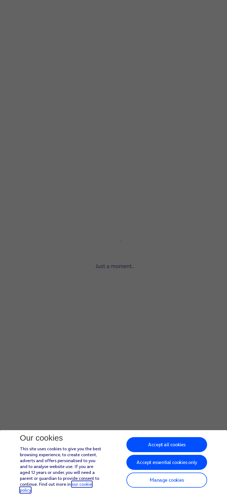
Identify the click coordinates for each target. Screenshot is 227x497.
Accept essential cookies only (166, 462)
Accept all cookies (167, 444)
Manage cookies (167, 480)
